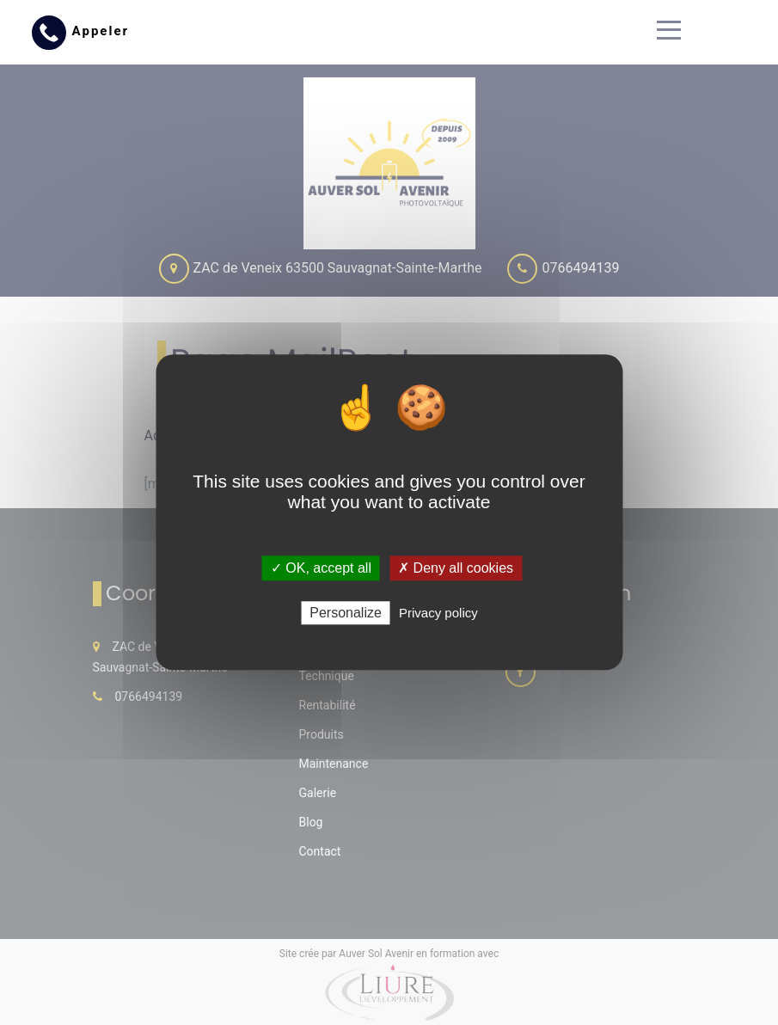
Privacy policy (438, 613)
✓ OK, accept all (321, 568)
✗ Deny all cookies (455, 568)
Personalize (345, 613)
